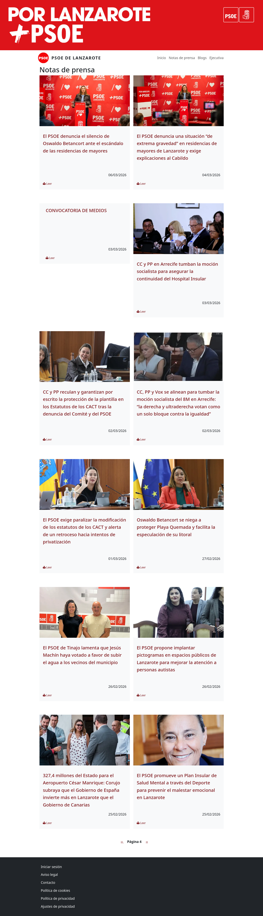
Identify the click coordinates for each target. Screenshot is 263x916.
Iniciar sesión (51, 866)
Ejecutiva (217, 57)
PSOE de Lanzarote (76, 58)
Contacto (48, 882)
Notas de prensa (182, 57)
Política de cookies (55, 890)
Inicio (161, 57)
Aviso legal (49, 874)
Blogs (202, 57)
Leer (47, 184)
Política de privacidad (58, 898)
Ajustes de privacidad (58, 906)
